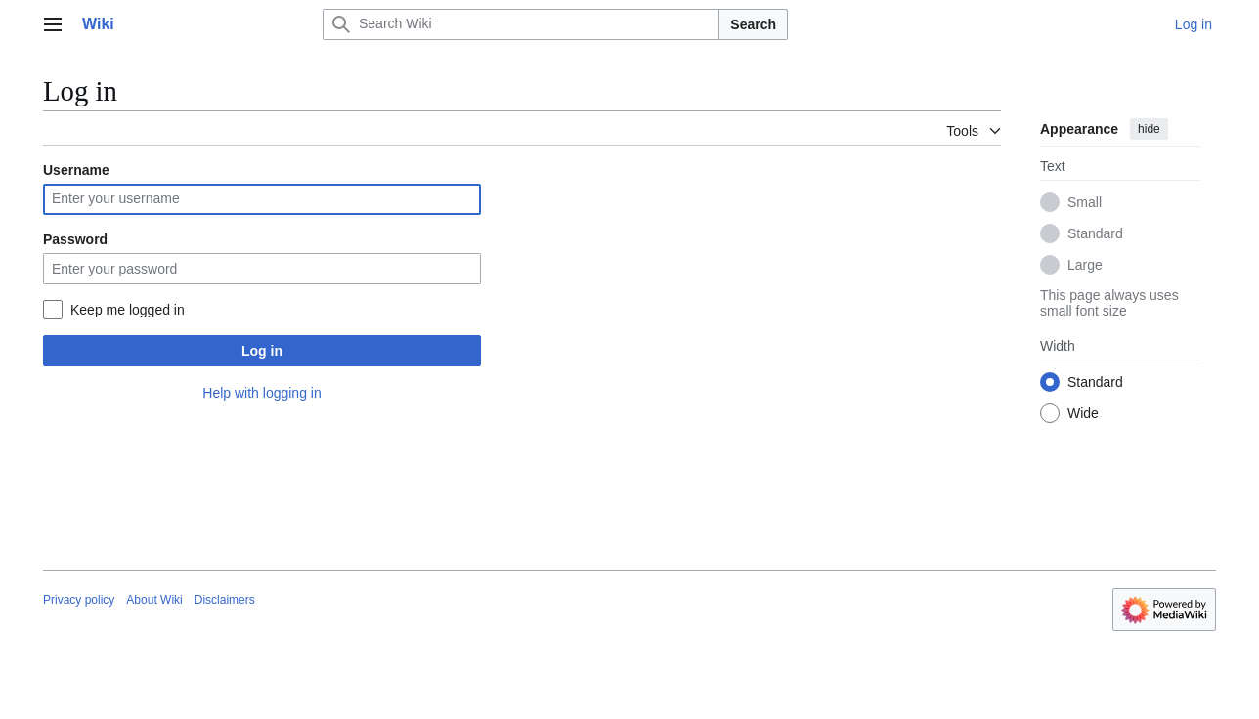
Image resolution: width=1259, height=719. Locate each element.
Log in (261, 351)
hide (1149, 129)
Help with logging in (261, 393)
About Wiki (154, 600)
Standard (1095, 233)
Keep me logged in (127, 309)
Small (1084, 202)
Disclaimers (225, 600)
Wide (1083, 413)
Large (1085, 265)
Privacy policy (78, 600)
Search (753, 24)
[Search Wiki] (521, 24)
